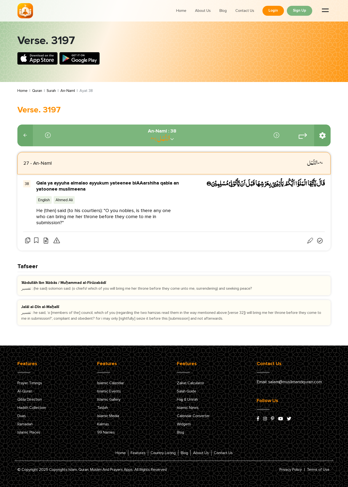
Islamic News (188, 408)
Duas (21, 416)
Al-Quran (24, 391)
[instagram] (265, 419)
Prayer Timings (29, 383)
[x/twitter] (289, 419)
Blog (223, 11)
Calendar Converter (193, 416)
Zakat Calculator (190, 383)
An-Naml (67, 91)
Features (138, 453)
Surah (51, 91)
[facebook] (258, 419)
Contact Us (244, 11)
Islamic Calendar (110, 383)
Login (273, 10)
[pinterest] (272, 419)
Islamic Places (28, 432)
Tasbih (102, 408)
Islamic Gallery (109, 399)
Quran (37, 91)
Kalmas (103, 424)
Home (181, 11)
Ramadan (25, 424)
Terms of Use (318, 470)
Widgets (184, 424)
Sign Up (299, 10)
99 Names (106, 432)
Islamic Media (108, 416)
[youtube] (280, 419)
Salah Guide (186, 391)
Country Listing (163, 453)
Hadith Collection (31, 408)
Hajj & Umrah (187, 399)
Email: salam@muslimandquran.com (289, 382)
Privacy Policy (290, 470)
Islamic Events (109, 391)
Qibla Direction (29, 399)
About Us (203, 11)
